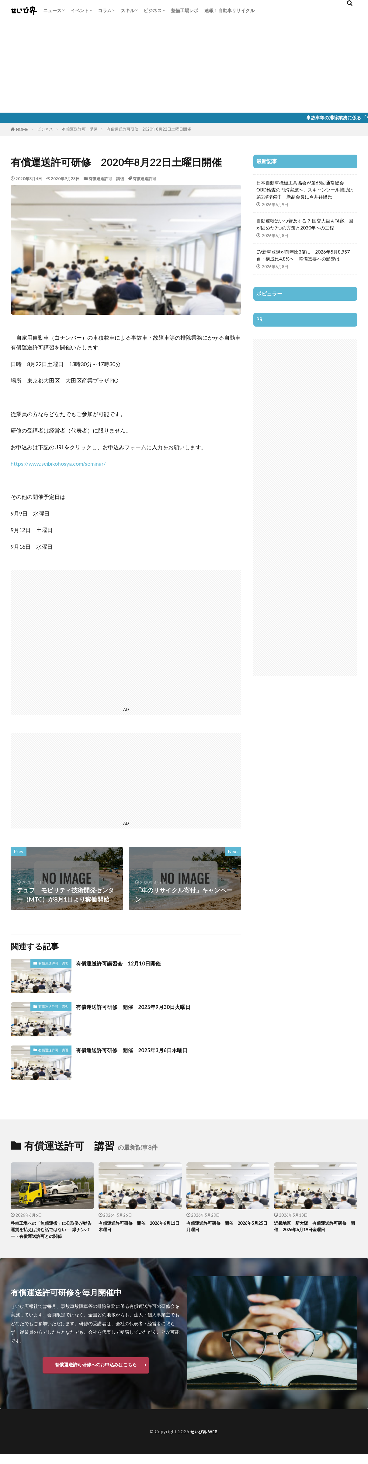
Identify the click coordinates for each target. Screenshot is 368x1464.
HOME (22, 129)
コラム (105, 10)
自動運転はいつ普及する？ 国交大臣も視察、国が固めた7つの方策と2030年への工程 (304, 224)
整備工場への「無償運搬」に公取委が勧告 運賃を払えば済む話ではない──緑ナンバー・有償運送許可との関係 (52, 1235)
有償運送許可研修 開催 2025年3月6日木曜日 (141, 1049)
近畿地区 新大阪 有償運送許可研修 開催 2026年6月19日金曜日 (315, 1227)
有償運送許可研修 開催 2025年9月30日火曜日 (142, 1006)
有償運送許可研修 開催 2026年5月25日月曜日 (227, 1227)
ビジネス (153, 10)
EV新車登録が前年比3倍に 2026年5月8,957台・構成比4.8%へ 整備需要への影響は (303, 255)
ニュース (52, 10)
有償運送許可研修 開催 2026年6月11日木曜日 (140, 1227)
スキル (127, 10)
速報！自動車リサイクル (229, 10)
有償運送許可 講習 (80, 129)
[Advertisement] (184, 67)
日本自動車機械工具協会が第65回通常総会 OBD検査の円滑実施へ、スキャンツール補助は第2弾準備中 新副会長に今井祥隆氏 (304, 189)
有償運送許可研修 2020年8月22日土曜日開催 (149, 129)
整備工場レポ (184, 10)
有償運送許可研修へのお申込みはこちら (96, 1375)
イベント (80, 10)
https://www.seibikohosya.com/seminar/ (58, 464)
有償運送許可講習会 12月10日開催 (125, 963)
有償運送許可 (144, 178)
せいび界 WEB (204, 1441)
